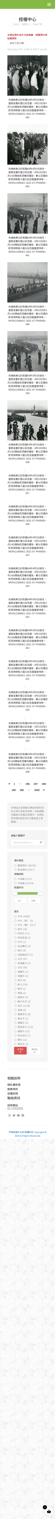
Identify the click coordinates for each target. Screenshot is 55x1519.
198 (44, 784)
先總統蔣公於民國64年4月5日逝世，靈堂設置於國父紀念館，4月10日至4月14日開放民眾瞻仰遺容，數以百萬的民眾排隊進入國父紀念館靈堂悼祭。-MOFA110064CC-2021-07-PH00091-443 (27, 108)
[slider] (14, 893)
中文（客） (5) (23, 920)
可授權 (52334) (24, 883)
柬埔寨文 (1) (22, 963)
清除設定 (34, 1051)
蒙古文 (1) (21, 1018)
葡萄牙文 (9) (22, 1014)
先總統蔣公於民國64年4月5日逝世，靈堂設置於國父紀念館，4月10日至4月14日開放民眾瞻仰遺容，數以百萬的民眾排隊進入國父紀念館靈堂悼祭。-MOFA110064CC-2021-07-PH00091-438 (27, 453)
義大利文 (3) (22, 1001)
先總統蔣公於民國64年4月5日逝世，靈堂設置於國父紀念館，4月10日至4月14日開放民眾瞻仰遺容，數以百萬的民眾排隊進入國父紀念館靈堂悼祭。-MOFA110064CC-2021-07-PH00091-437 (27, 484)
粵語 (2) (20, 993)
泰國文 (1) (21, 976)
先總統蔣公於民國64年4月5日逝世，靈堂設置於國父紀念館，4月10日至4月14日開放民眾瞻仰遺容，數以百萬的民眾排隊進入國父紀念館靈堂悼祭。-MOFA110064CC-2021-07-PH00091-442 (27, 177)
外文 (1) (20, 942)
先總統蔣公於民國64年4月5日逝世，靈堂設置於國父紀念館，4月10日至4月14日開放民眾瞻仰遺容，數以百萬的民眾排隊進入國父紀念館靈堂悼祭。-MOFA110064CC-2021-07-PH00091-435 (27, 546)
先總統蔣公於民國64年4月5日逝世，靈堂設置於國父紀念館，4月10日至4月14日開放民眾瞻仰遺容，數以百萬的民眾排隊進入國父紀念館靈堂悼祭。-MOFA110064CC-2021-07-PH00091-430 (27, 700)
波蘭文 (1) (21, 971)
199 (14, 790)
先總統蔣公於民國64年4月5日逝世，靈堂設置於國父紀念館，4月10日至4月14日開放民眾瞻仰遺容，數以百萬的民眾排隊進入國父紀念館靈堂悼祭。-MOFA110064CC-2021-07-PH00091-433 (27, 608)
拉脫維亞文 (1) (23, 954)
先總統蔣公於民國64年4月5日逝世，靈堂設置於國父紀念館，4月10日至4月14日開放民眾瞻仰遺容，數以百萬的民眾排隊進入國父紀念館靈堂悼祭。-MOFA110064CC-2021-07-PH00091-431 (27, 669)
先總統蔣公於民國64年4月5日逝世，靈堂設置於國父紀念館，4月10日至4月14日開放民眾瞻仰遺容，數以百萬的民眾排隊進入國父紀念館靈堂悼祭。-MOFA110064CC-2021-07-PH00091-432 (27, 639)
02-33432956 (15, 1108)
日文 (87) (20, 959)
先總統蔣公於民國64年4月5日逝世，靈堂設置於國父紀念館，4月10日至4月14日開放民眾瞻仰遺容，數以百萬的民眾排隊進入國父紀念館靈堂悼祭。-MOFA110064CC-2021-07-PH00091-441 (27, 246)
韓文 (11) (20, 1039)
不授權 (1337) (23, 879)
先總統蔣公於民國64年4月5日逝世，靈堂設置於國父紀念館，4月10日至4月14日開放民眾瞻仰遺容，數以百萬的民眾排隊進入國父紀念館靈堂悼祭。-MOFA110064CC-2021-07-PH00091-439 (27, 384)
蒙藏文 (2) (21, 1022)
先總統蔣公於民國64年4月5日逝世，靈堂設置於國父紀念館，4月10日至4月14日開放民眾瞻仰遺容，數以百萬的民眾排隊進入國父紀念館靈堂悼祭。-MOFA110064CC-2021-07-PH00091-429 (27, 731)
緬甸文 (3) (21, 997)
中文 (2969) (22, 916)
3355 (36, 790)
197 (36, 784)
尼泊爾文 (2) (22, 946)
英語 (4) (20, 1010)
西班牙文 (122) (23, 1027)
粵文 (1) (20, 988)
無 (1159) (21, 984)
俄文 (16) (20, 929)
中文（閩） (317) (25, 925)
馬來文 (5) (21, 1044)
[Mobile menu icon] (49, 4)
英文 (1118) (22, 1005)
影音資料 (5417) (24, 869)
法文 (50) (20, 967)
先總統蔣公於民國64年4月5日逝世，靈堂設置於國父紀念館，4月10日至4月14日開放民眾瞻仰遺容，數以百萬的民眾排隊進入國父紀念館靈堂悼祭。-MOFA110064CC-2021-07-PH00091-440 (27, 315)
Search (40, 842)
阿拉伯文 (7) (22, 1035)
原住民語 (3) (22, 937)
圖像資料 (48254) (25, 865)
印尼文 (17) (22, 933)
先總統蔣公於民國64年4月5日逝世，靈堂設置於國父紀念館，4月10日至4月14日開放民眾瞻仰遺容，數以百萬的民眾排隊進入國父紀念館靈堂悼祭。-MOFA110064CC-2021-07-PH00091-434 (27, 577)
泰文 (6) (20, 980)
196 (27, 784)
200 (22, 790)
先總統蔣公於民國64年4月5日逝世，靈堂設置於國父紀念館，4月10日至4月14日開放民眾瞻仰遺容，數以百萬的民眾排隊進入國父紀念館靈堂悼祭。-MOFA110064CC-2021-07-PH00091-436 (27, 515)
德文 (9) (20, 950)
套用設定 (20, 1050)
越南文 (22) (22, 1031)
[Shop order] (16, 43)
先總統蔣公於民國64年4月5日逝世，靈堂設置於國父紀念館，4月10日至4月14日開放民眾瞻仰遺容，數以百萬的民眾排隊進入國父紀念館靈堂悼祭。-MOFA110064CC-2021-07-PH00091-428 (27, 762)
